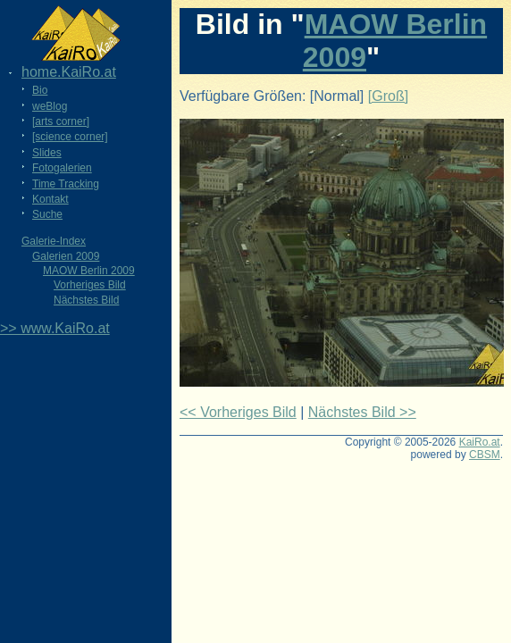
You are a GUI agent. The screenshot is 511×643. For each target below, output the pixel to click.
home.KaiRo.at (68, 71)
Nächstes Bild (86, 300)
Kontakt (50, 199)
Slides (47, 152)
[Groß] (388, 96)
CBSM (484, 454)
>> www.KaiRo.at (55, 328)
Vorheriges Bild (90, 285)
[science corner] (70, 136)
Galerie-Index (53, 241)
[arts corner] (60, 121)
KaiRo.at (479, 442)
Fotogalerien (62, 168)
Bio (39, 90)
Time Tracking (65, 184)
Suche (47, 214)
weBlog (49, 106)
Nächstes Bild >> (362, 412)
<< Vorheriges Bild (238, 412)
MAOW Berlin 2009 (89, 270)
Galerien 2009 (65, 256)
